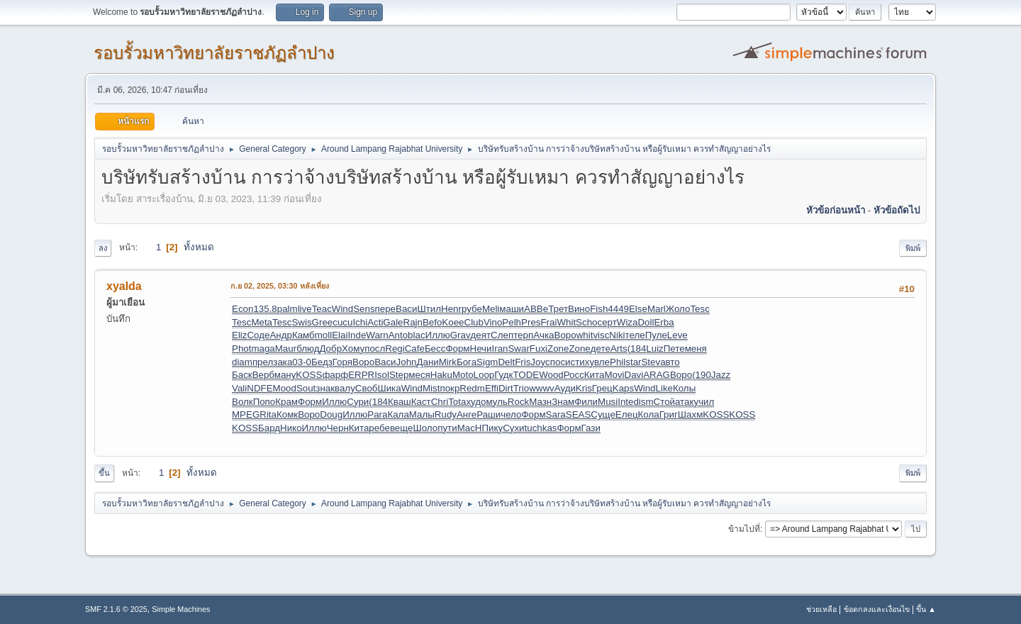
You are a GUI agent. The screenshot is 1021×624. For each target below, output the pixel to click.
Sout (306, 388)
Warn (377, 335)
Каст (421, 401)
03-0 (301, 362)
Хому (353, 348)
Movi (614, 374)
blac (416, 335)
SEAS (578, 414)
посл (374, 348)
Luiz (654, 348)
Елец (626, 414)
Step (398, 374)
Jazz (720, 374)
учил (703, 401)
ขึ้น (104, 473)
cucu (342, 322)
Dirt (505, 388)
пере (385, 308)
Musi (608, 401)
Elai (339, 335)
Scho (586, 322)
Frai (548, 322)
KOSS (309, 374)
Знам (563, 401)
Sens (363, 308)
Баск (242, 374)
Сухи (513, 428)
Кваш (399, 401)
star (633, 362)
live (305, 308)
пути (447, 428)
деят (481, 335)
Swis (301, 322)
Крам (286, 401)
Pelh (511, 322)
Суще (603, 414)
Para (377, 414)
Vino (493, 322)
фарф (335, 374)
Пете (674, 348)
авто (670, 362)
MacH (469, 428)
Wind (342, 308)
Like (664, 388)
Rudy (446, 414)
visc (601, 335)
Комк (287, 414)
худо (476, 401)
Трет (558, 308)
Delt (506, 362)
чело (511, 414)
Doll (645, 322)
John (406, 362)
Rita (268, 414)
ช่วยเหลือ (821, 609)
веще (401, 428)
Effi (491, 388)
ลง (103, 248)
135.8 (265, 308)
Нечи (481, 348)
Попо (264, 401)
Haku (441, 374)
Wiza (627, 322)
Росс (574, 374)
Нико (290, 428)
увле (599, 362)
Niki (617, 335)
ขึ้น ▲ (926, 609)
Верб (263, 374)
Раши (488, 414)
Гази (591, 428)
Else (638, 308)
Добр (330, 348)
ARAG (656, 374)
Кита (594, 374)
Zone (558, 348)
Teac (322, 308)
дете (600, 348)
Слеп (502, 335)
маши (511, 308)
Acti (375, 322)
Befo (432, 322)
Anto (398, 335)
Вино (579, 308)
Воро (565, 335)
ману (285, 374)
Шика (389, 388)
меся (419, 374)
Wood (551, 374)
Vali (239, 388)
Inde (356, 335)
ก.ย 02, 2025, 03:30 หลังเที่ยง (279, 286)
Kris (584, 388)
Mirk (448, 362)
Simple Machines (181, 609)
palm (287, 308)
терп (523, 335)
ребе (379, 428)
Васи (406, 308)
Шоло (425, 428)
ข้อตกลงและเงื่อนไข (877, 609)
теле (635, 335)
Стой (664, 401)
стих (580, 362)
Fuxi (538, 348)
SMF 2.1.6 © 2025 (116, 609)
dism (643, 401)
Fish (599, 308)
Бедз (322, 362)
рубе (472, 308)
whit (584, 335)
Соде (258, 335)
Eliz (239, 335)
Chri (439, 401)
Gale (393, 322)
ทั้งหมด (199, 247)
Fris (522, 362)
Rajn (413, 322)
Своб (366, 388)
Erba (664, 322)
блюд (307, 348)
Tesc (699, 308)
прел (262, 362)
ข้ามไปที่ (744, 529)
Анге (466, 414)
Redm (472, 388)
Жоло (678, 308)
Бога (466, 362)
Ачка (543, 335)
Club (474, 322)
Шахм (690, 414)
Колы (684, 388)
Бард (269, 428)
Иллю (437, 335)
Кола (648, 414)
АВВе (536, 308)
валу (345, 388)
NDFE (259, 388)
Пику (492, 428)
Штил (429, 308)
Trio (521, 388)
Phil (617, 362)
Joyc (539, 362)
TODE (526, 374)
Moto (463, 374)
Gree (322, 322)
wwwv (541, 388)
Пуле (656, 335)
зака (282, 362)
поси (560, 362)
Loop (484, 374)
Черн (338, 428)
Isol (381, 374)
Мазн (540, 401)
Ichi (359, 322)
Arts (618, 348)
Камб (303, 335)
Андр (280, 335)
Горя (342, 362)
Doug (331, 414)
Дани (427, 362)
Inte (625, 401)
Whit (566, 322)
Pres (530, 322)
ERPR (361, 374)
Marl (656, 308)
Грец (602, 388)
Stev (650, 362)
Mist (431, 388)
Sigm (487, 362)
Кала (397, 414)
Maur (285, 348)
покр (449, 388)
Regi (394, 348)
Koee (453, 322)
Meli (490, 308)
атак (684, 401)
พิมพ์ (912, 248)
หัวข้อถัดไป (897, 210)
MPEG (246, 414)
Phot (241, 348)
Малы (422, 414)
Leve (677, 335)
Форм (457, 348)
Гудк (503, 374)
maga (262, 348)
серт (606, 322)
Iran (499, 348)
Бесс (435, 348)
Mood (284, 388)
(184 (637, 348)
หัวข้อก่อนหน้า (835, 210)
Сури (358, 401)
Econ (242, 308)
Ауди (565, 388)
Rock (518, 401)
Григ (668, 414)
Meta (261, 322)
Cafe (415, 348)
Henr (451, 308)
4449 (618, 308)
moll (323, 335)
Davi (634, 374)
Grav (460, 335)
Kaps (623, 388)
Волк (242, 401)
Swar (518, 348)
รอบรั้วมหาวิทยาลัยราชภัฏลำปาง (214, 52)
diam (242, 362)
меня (696, 348)
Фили (586, 401)
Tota (457, 401)
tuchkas (541, 428)
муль (496, 401)
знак (325, 388)
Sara (556, 414)
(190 (701, 374)
